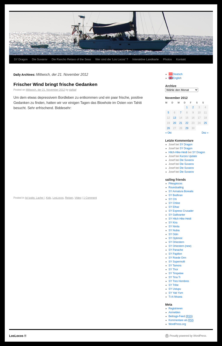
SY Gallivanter (177, 214)
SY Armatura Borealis (181, 191)
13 (174, 117)
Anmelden (174, 312)
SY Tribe (174, 285)
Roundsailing (176, 187)
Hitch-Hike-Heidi (178, 152)
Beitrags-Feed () (181, 316)
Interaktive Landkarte (145, 59)
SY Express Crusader (181, 210)
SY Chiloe (174, 203)
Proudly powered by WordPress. (188, 335)
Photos (167, 59)
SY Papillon (175, 253)
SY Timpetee (176, 273)
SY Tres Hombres (179, 281)
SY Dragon (21, 59)
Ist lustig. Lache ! (34, 197)
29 (186, 128)
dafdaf (72, 89)
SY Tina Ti (174, 277)
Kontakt (181, 59)
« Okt (168, 132)
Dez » (205, 132)
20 (174, 123)
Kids (48, 197)
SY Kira (173, 222)
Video (78, 197)
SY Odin (173, 234)
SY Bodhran (176, 195)
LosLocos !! (17, 336)
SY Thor (173, 269)
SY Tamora (175, 265)
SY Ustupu (175, 288)
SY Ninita (174, 226)
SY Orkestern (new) (180, 246)
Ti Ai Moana (175, 296)
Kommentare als (181, 320)
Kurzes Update (188, 156)
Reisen (69, 197)
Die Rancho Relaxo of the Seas (71, 59)
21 (180, 123)
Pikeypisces (175, 183)
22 (186, 123)
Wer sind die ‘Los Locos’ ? (111, 59)
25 (205, 123)
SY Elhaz (174, 206)
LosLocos (58, 197)
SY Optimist (175, 238)
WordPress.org (177, 324)
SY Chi (173, 199)
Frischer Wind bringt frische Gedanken (55, 84)
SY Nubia (174, 230)
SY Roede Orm (177, 257)
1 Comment (90, 197)
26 (168, 128)
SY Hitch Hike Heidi (180, 218)
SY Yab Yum (176, 292)
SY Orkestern (176, 242)
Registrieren (176, 308)
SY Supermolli (177, 261)
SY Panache (176, 249)
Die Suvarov (39, 59)
